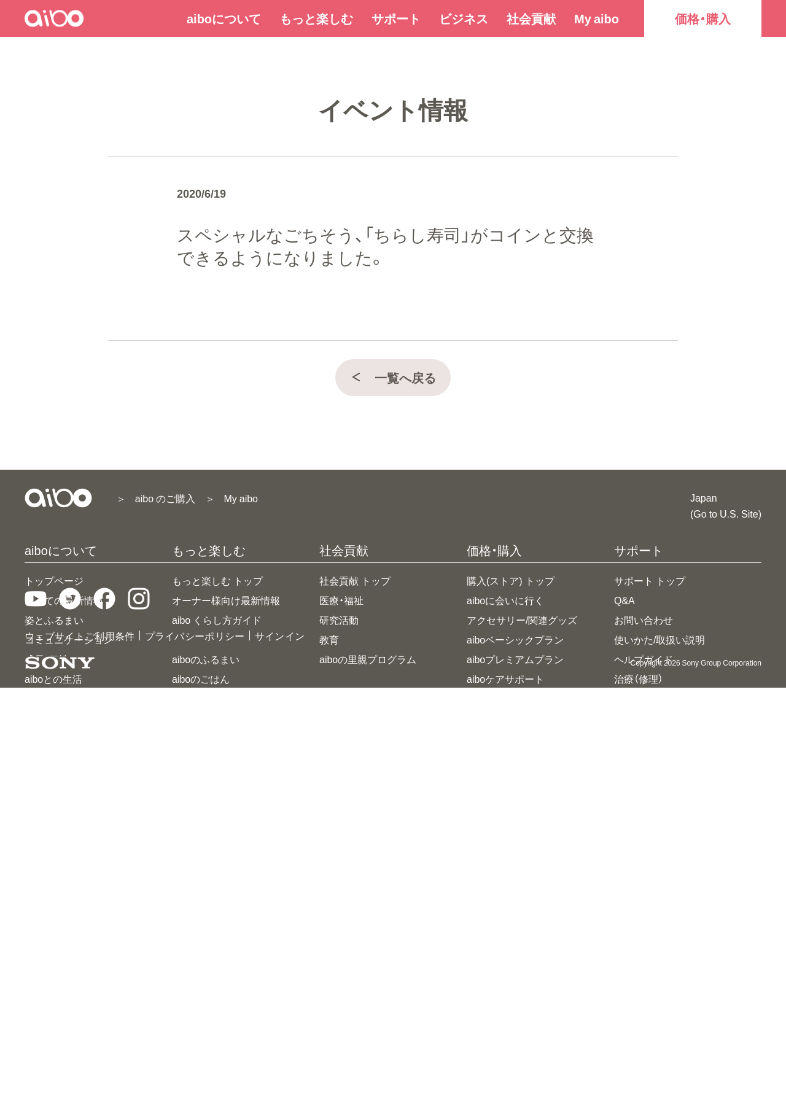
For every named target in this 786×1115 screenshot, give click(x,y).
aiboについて (224, 18)
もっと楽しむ (316, 18)
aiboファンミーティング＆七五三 (245, 992)
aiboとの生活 (53, 678)
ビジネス (463, 18)
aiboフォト (196, 737)
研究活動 (339, 619)
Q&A (624, 599)
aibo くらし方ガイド (217, 619)
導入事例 (633, 816)
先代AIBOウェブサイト (665, 835)
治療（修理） (638, 678)
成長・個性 (47, 658)
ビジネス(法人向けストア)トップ (686, 757)
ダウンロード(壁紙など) (224, 973)
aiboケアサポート (505, 678)
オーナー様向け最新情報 (226, 599)
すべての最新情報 (64, 599)
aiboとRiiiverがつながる (224, 875)
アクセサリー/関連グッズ (522, 619)
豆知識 (186, 894)
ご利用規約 (638, 717)
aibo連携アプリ (205, 835)
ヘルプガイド (643, 658)
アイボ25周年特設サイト (226, 934)
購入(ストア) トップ (510, 580)
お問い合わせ (643, 619)
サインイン (280, 1062)
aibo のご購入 (165, 498)
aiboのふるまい (205, 658)
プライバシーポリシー (195, 1062)
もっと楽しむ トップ (217, 580)
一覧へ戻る (393, 377)
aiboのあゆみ (201, 914)
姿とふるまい (54, 619)
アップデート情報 (653, 698)
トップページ (54, 580)
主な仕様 (44, 698)
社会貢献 (531, 18)
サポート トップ (649, 580)
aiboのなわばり (205, 757)
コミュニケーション (69, 639)
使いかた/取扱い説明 (659, 639)
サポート (396, 18)
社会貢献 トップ (355, 580)
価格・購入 (703, 18)
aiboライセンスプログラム (672, 776)
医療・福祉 (341, 599)
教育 (329, 639)
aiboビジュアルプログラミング (240, 816)
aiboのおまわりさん (215, 717)
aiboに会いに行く (505, 599)
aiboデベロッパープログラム (677, 796)
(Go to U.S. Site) (725, 513)
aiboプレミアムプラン (515, 658)
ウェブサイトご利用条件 (80, 1062)
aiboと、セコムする (213, 855)
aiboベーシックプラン (515, 639)
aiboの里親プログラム (367, 658)
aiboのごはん (201, 678)
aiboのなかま (201, 698)
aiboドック (196, 796)
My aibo (596, 18)
